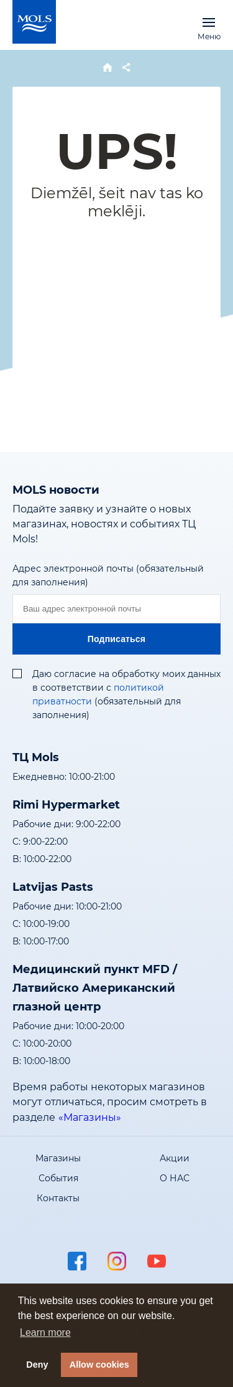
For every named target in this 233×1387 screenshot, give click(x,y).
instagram (116, 1261)
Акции (175, 1158)
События (58, 1178)
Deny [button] (37, 1365)
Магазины (58, 1158)
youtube (156, 1261)
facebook (77, 1261)
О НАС (175, 1178)
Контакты (58, 1198)
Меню (209, 22)
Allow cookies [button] (99, 1365)
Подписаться (116, 639)
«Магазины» (89, 1117)
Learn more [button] (45, 1332)
